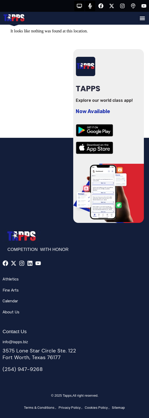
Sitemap (118, 408)
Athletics (11, 279)
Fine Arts (11, 290)
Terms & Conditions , (40, 408)
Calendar (10, 301)
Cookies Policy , (97, 408)
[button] (142, 18)
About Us (11, 312)
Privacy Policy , (70, 408)
